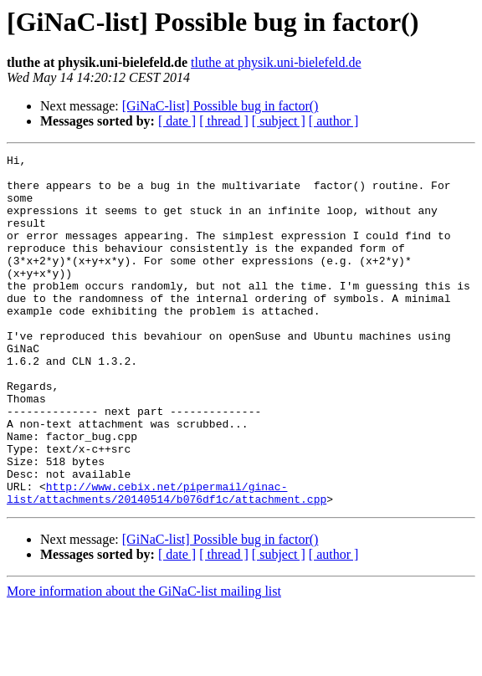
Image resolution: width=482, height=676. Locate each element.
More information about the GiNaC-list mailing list (144, 661)
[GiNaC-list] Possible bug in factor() (220, 106)
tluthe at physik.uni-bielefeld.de (276, 62)
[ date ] (177, 121)
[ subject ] (278, 121)
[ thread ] (224, 121)
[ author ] (334, 121)
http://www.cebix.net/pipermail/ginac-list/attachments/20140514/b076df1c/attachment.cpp (166, 561)
